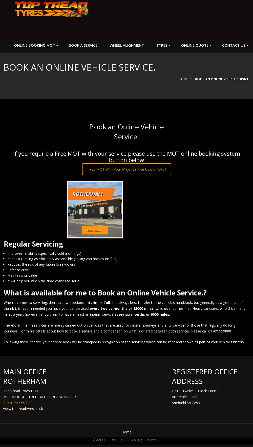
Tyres (161, 45)
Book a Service (83, 45)
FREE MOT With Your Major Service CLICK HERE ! (126, 169)
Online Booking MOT (34, 45)
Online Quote (195, 45)
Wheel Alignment (127, 45)
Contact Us (233, 45)
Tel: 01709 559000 (18, 402)
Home (183, 79)
